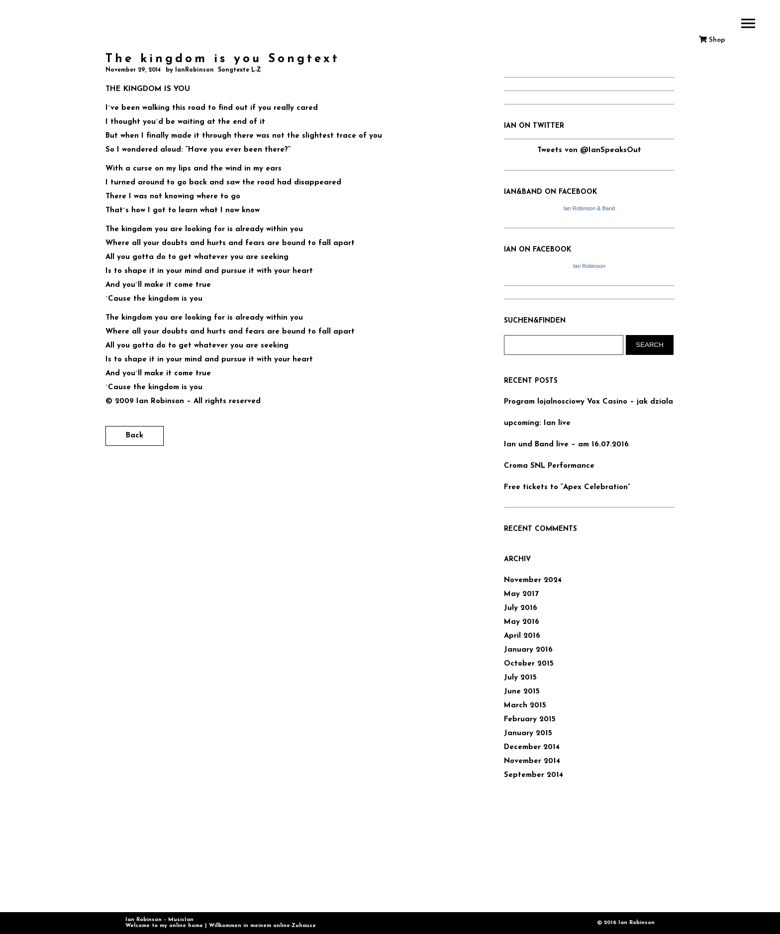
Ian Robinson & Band (589, 208)
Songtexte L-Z (239, 70)
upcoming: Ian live (537, 423)
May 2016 (521, 622)
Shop (712, 40)
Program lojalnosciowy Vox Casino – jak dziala (588, 402)
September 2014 (533, 775)
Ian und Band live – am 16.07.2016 (566, 444)
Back (134, 435)
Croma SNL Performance (549, 466)
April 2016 (522, 636)
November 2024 (533, 580)
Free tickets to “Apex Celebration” (567, 487)
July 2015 (520, 677)
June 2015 (522, 691)
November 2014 (532, 761)
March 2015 (525, 705)
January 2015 (528, 733)
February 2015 (530, 719)
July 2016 (520, 608)
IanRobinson (194, 70)
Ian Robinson (589, 266)
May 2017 (521, 594)
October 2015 (529, 664)
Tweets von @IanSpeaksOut (589, 150)
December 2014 (532, 747)
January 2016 (528, 650)
